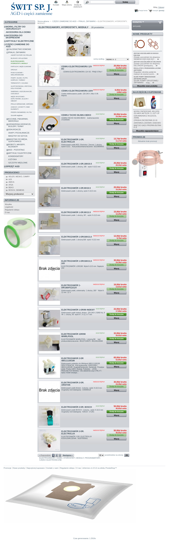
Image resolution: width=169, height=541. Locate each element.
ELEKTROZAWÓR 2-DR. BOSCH (76, 407)
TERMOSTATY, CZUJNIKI (19, 83)
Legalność (9, 207)
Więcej (116, 74)
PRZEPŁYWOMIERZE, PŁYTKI (21, 112)
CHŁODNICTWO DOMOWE (19, 49)
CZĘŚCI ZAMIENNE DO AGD (17, 45)
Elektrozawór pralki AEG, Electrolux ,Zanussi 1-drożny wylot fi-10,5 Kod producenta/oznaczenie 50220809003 (82, 146)
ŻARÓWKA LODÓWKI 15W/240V (147, 123)
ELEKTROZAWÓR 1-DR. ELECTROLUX (72, 140)
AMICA (11, 182)
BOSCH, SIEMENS (16, 190)
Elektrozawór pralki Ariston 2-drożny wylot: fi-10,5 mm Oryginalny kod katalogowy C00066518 (82, 389)
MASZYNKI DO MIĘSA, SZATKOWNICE (17, 140)
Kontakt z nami (52, 468)
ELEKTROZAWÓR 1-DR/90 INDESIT (78, 310)
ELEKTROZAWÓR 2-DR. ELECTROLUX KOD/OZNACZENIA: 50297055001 (77, 437)
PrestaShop (110, 468)
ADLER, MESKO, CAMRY (19, 177)
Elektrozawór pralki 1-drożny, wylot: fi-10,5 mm (79, 191)
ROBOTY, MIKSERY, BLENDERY (16, 146)
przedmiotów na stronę (114, 455)
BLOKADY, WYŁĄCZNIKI (19, 58)
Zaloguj (161, 7)
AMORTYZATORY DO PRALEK (21, 55)
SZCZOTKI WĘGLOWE (17, 163)
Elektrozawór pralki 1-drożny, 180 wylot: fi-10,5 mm (82, 167)
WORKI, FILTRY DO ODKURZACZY (15, 27)
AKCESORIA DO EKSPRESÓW (14, 36)
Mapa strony (67, 5)
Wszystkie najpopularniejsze (147, 131)
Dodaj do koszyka (116, 120)
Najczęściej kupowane (147, 92)
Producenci (12, 172)
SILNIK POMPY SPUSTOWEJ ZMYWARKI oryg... (146, 82)
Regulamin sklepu (12, 210)
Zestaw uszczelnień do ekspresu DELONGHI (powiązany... (147, 65)
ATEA (11, 185)
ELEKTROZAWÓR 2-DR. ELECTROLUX (72, 432)
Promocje (139, 137)
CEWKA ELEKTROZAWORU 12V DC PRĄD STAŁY (82, 72)
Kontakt (56, 5)
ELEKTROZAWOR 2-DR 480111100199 (72, 359)
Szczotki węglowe (16, 115)
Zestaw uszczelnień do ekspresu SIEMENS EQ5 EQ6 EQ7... (147, 58)
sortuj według (98, 59)
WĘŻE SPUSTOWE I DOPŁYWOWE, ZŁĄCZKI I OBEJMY (20, 99)
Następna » (68, 455)
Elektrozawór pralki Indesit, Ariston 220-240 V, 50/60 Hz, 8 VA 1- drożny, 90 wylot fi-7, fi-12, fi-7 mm (83, 313)
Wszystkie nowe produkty (147, 86)
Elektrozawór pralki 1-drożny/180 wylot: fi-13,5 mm (80, 240)
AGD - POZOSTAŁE (16, 150)
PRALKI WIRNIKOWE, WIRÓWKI (22, 104)
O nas (7, 212)
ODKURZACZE (14, 129)
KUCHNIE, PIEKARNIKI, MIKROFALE (18, 120)
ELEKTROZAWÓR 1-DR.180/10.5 (76, 164)
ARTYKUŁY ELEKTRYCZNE (20, 41)
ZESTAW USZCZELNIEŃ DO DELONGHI (147, 62)
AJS (10, 179)
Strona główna (43, 21)
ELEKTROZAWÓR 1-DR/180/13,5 (76, 237)
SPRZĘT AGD (12, 166)
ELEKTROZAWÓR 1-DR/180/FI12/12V (71, 286)
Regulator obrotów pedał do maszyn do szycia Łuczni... (145, 73)
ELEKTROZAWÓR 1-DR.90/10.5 (76, 188)
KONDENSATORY (15, 156)
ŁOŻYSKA (12, 159)
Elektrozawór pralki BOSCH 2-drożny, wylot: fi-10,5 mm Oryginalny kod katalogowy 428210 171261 (83, 411)
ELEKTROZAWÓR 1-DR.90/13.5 (76, 212)
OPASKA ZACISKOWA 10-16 (145, 120)
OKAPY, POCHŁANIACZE (18, 133)
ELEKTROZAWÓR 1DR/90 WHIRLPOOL (73, 335)
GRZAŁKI (14, 70)
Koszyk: (155, 10)
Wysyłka (8, 204)
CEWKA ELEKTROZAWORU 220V (77, 91)
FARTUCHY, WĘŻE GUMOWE (21, 66)
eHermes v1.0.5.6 (90, 468)
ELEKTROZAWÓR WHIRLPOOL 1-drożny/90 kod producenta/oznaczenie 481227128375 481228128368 (82, 340)
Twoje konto (143, 10)
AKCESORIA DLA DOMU (18, 32)
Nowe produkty (142, 34)
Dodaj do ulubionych (77, 5)
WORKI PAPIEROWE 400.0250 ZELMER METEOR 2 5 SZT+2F (146, 112)
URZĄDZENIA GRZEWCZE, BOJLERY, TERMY (19, 125)
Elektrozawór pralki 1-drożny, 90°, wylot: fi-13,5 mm (81, 215)
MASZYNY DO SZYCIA (17, 136)
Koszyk (137, 22)
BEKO (11, 187)
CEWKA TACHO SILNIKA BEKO (76, 115)
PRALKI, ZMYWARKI (16, 52)
